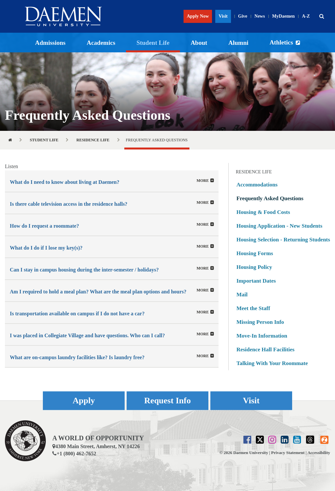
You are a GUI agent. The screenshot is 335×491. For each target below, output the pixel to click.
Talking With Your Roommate (272, 363)
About (199, 42)
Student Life (152, 42)
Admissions (50, 42)
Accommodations (257, 185)
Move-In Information (262, 336)
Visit (223, 16)
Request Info (167, 400)
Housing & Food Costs (263, 212)
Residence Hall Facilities (266, 349)
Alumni (238, 42)
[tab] (112, 181)
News (260, 16)
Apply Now (198, 16)
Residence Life (92, 140)
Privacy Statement (288, 452)
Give (242, 16)
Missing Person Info (260, 322)
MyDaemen (283, 16)
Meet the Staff (253, 308)
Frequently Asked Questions (270, 198)
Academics (101, 42)
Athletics (281, 42)
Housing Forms (255, 253)
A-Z (306, 16)
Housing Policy (254, 267)
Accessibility (319, 452)
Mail (242, 294)
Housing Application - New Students (280, 226)
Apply (84, 400)
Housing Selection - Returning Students (283, 240)
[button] (321, 16)
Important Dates (256, 281)
